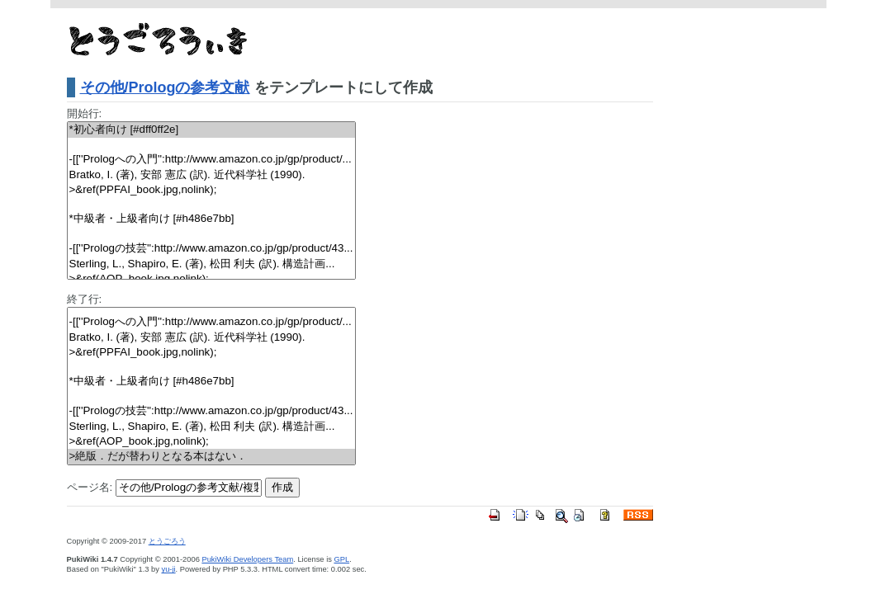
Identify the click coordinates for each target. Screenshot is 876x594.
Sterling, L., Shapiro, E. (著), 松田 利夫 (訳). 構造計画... (211, 264)
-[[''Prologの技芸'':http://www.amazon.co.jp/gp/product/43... (211, 249)
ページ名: (90, 487)
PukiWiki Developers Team (247, 559)
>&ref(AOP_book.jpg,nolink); (211, 442)
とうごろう (167, 541)
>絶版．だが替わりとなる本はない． (211, 456)
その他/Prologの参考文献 (165, 87)
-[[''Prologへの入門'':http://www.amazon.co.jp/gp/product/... (211, 159)
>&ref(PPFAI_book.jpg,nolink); (211, 190)
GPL (341, 559)
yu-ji (169, 569)
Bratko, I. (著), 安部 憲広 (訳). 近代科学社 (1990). (211, 175)
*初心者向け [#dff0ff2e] (211, 130)
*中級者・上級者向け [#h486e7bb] (211, 219)
